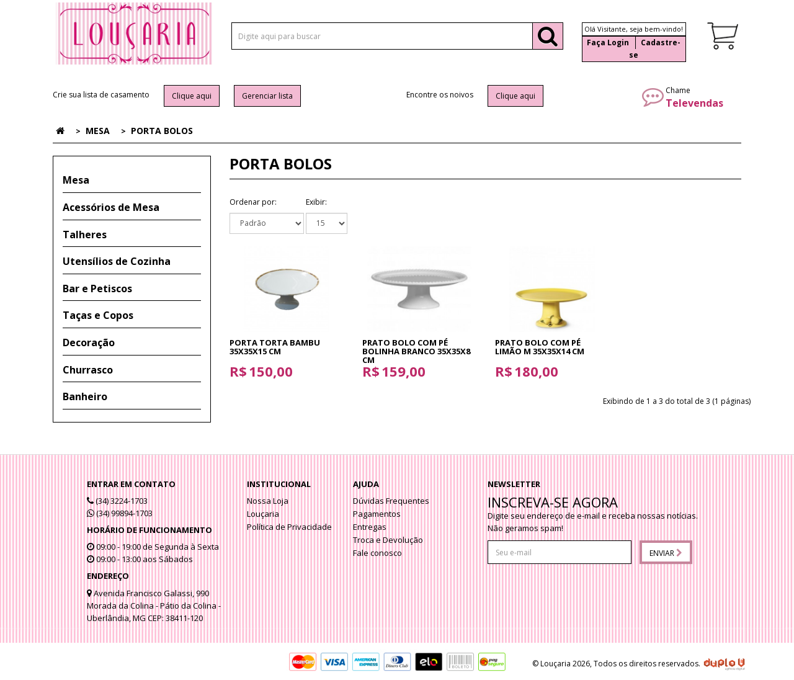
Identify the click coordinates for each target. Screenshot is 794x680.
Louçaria (263, 513)
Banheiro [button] (85, 396)
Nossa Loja (267, 500)
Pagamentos (377, 513)
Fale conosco (377, 552)
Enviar (665, 553)
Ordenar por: (253, 202)
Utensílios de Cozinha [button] (117, 261)
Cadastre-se (654, 48)
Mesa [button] (76, 180)
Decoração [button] (89, 342)
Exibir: (316, 202)
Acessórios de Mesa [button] (111, 207)
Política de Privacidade (289, 526)
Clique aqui (192, 96)
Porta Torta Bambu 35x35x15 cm (275, 347)
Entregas (369, 526)
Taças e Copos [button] (98, 315)
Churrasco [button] (88, 370)
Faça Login (608, 42)
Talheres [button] (85, 234)
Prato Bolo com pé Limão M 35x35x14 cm (539, 347)
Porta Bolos (162, 130)
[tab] (132, 180)
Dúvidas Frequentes (391, 500)
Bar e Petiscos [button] (97, 288)
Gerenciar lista (267, 96)
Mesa (98, 130)
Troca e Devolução (388, 539)
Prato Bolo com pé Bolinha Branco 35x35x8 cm (416, 351)
